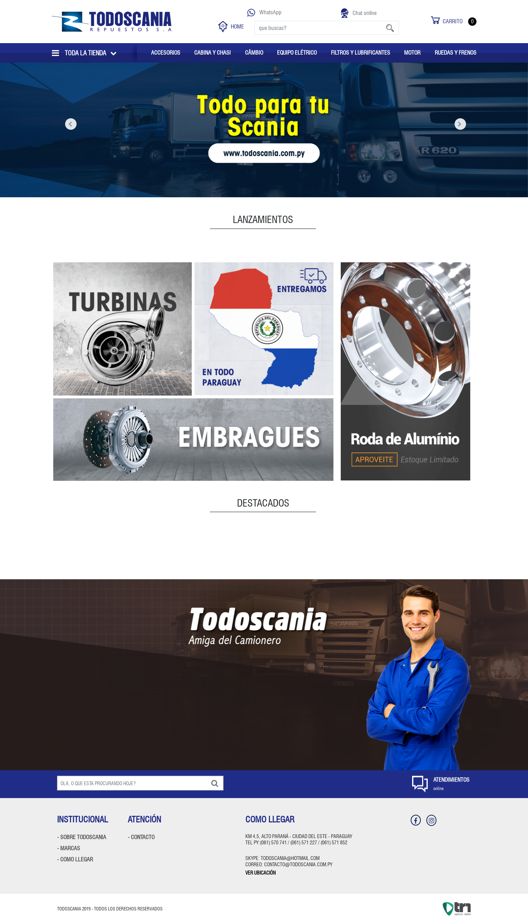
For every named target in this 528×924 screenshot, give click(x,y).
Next (458, 124)
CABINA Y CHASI (212, 52)
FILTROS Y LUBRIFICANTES (360, 52)
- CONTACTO (141, 837)
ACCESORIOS (165, 52)
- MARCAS (68, 848)
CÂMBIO (254, 52)
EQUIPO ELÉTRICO (297, 52)
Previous (68, 124)
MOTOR (412, 52)
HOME (231, 26)
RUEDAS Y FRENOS (455, 52)
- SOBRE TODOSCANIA (81, 837)
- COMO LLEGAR (75, 859)
